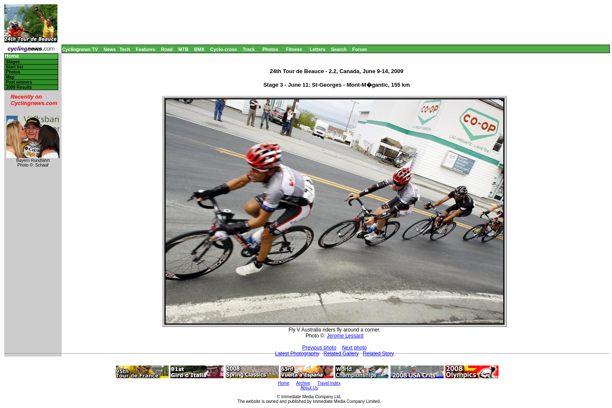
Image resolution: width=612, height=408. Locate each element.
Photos (270, 49)
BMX (199, 49)
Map (10, 77)
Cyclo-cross (223, 49)
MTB (183, 49)
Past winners (19, 82)
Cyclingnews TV (80, 49)
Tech (124, 49)
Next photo (354, 348)
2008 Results (19, 87)
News (110, 49)
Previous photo (319, 348)
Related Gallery (341, 354)
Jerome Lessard (345, 336)
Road (167, 49)
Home (12, 56)
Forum (359, 49)
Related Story (378, 354)
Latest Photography (297, 354)
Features (146, 49)
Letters (318, 49)
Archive (303, 383)
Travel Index (329, 383)
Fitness (294, 49)
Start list (14, 67)
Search (339, 49)
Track (249, 49)
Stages (13, 62)
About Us (309, 387)
